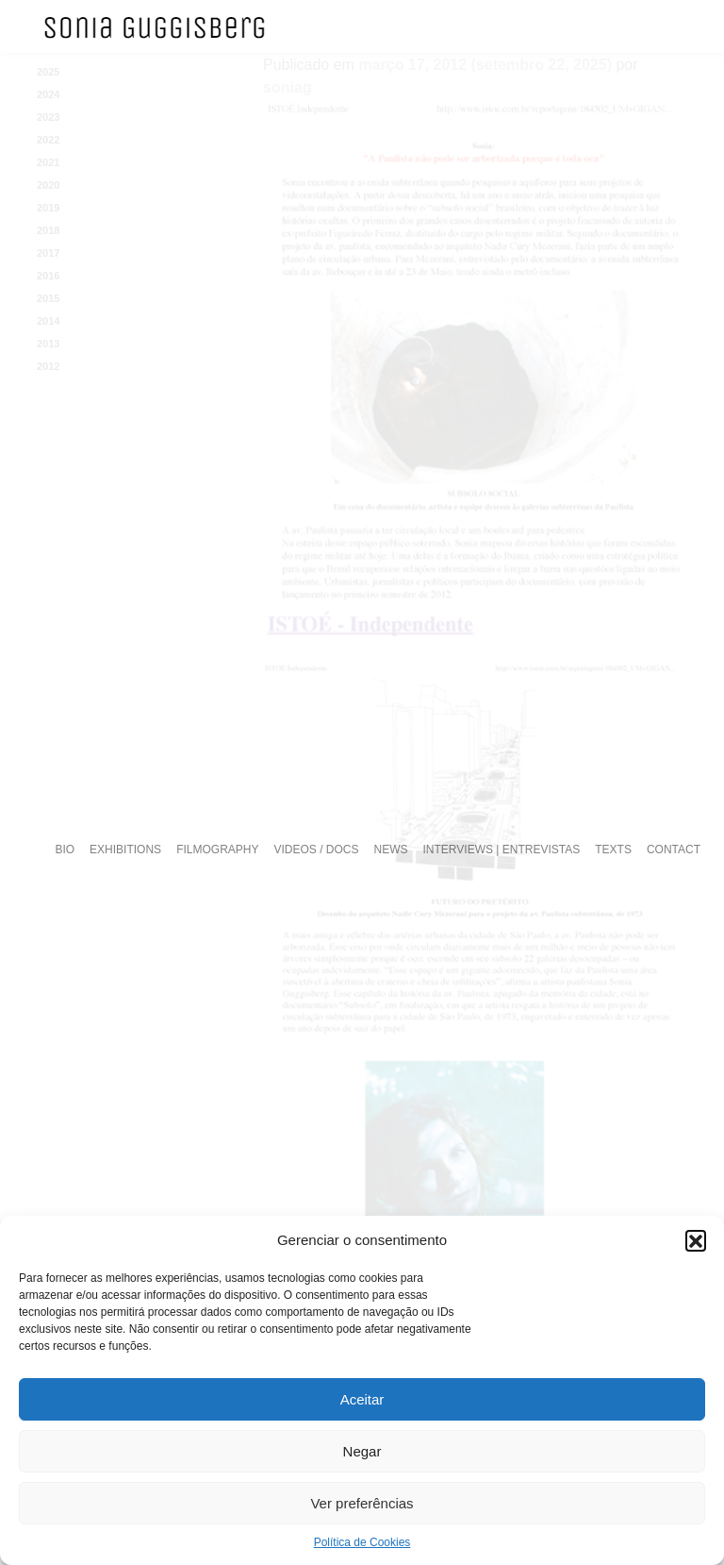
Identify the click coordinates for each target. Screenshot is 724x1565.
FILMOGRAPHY (217, 849)
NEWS (391, 849)
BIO (64, 849)
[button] (695, 1240)
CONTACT (673, 849)
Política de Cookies (362, 1542)
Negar (362, 1451)
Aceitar (362, 1399)
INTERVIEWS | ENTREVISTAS (502, 849)
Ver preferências (361, 1503)
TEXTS (613, 849)
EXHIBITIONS (125, 849)
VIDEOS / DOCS (315, 849)
